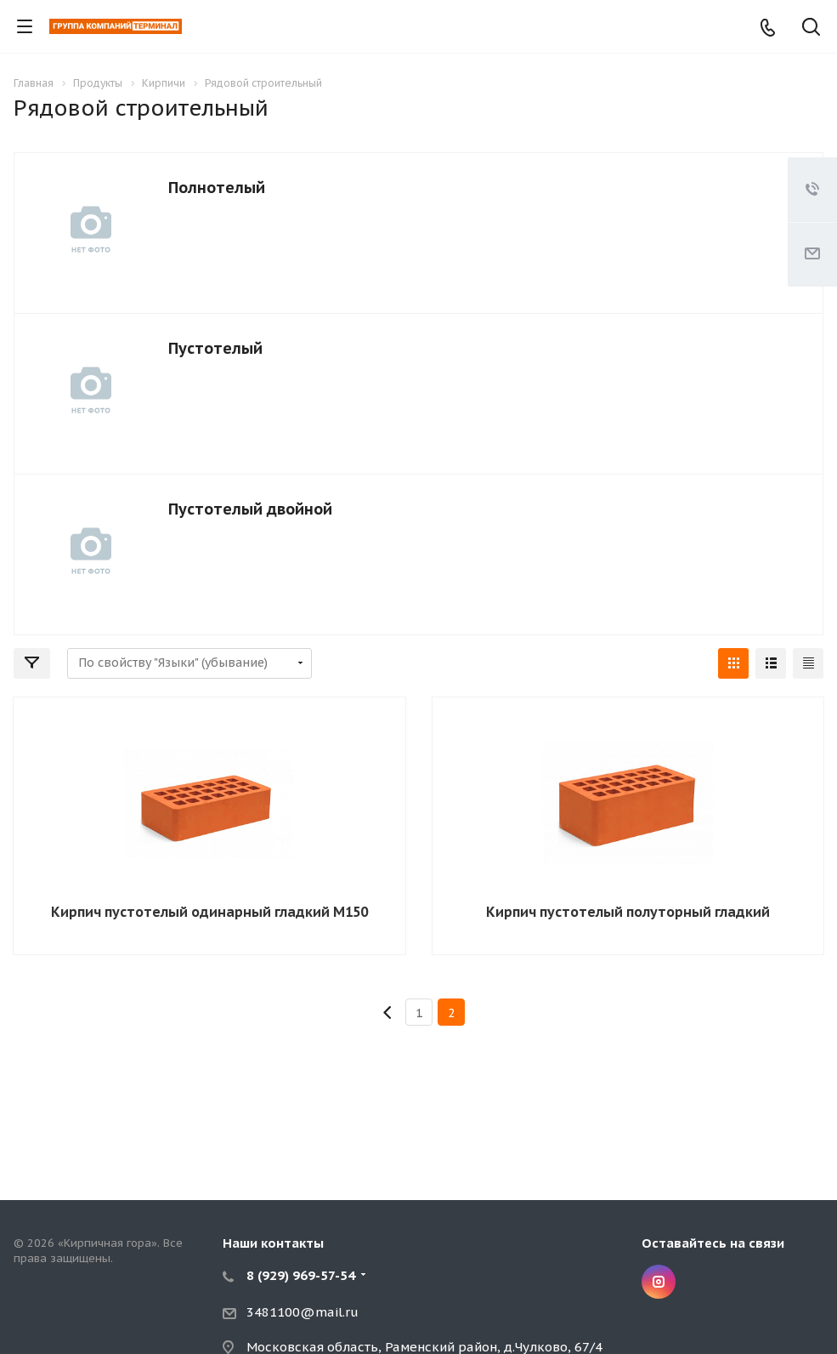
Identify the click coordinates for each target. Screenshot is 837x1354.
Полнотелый (216, 187)
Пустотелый (215, 348)
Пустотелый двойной (250, 509)
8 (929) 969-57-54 (300, 1275)
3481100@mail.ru (302, 1312)
